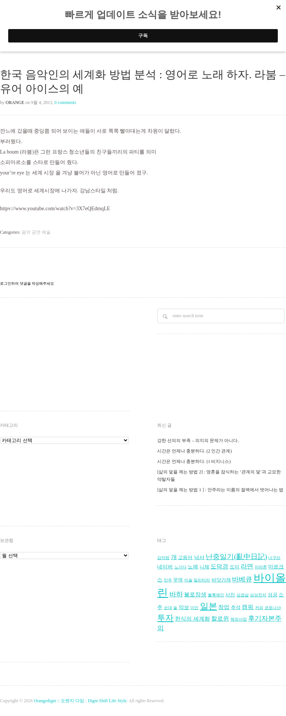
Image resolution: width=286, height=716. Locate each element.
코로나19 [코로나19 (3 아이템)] (272, 608)
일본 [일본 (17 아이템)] (208, 606)
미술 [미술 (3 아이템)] (188, 580)
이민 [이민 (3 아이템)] (194, 608)
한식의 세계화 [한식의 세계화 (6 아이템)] (192, 618)
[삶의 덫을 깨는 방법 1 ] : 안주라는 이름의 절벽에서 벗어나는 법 (220, 489)
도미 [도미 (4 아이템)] (234, 567)
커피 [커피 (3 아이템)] (259, 608)
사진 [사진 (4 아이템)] (230, 594)
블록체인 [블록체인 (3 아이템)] (216, 595)
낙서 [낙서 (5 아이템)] (199, 557)
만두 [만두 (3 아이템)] (168, 580)
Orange (15, 102)
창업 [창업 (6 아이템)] (223, 607)
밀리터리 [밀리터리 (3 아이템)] (202, 580)
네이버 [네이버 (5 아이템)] (165, 567)
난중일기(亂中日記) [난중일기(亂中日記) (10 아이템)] (236, 557)
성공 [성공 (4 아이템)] (272, 594)
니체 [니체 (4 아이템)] (204, 567)
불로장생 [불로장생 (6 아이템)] (195, 594)
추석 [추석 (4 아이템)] (236, 607)
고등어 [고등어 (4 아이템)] (185, 557)
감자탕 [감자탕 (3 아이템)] (163, 558)
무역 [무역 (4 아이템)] (178, 580)
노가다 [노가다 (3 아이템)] (180, 567)
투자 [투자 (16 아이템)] (165, 617)
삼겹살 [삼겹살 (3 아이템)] (242, 595)
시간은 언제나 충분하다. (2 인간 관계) (194, 451)
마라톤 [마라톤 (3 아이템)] (261, 567)
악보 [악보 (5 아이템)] (184, 607)
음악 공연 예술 (36, 232)
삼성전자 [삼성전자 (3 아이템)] (258, 595)
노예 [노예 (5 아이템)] (193, 567)
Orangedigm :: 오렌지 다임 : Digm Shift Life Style (80, 700)
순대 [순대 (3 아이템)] (168, 608)
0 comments (65, 102)
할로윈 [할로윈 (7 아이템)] (220, 618)
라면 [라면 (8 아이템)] (247, 566)
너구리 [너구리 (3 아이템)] (274, 558)
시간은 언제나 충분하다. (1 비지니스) (194, 461)
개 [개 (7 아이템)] (174, 557)
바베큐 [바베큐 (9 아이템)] (242, 579)
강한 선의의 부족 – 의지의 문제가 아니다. (198, 440)
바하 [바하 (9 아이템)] (176, 594)
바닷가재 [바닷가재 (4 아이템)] (221, 580)
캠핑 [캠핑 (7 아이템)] (248, 607)
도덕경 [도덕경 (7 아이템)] (219, 566)
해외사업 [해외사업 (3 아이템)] (239, 619)
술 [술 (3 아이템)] (175, 608)
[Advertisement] (59, 355)
